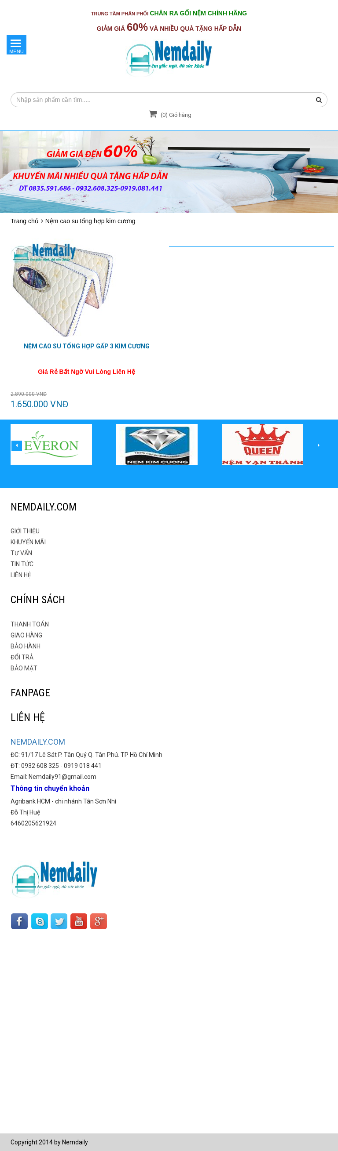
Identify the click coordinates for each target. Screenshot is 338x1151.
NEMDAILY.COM (38, 741)
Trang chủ (25, 220)
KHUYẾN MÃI (28, 542)
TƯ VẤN (21, 553)
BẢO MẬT (24, 668)
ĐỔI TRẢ (22, 657)
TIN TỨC (22, 564)
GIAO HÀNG (26, 635)
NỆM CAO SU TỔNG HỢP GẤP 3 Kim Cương (87, 346)
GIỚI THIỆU (25, 531)
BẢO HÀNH (25, 646)
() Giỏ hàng (169, 115)
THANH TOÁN (30, 624)
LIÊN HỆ (21, 575)
